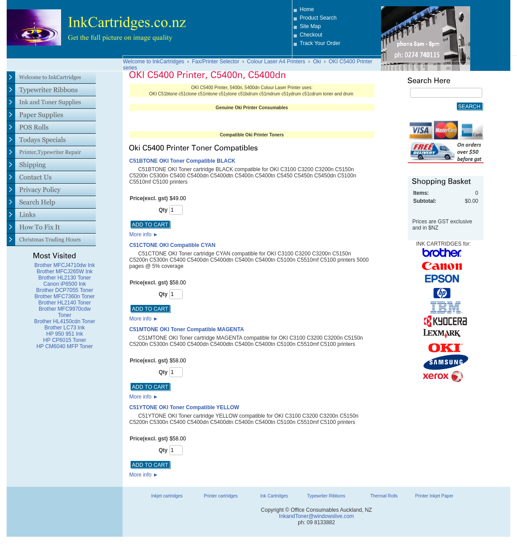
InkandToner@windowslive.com (316, 516)
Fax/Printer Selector (215, 61)
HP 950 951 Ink (64, 334)
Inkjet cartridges (167, 495)
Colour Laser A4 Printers (276, 61)
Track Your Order (320, 43)
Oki (317, 61)
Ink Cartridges (274, 495)
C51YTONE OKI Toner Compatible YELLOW (184, 407)
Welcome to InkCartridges (154, 61)
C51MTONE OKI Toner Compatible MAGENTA (186, 329)
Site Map (310, 26)
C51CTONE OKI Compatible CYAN (172, 245)
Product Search (318, 18)
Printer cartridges (221, 495)
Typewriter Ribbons (326, 495)
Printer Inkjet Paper (434, 495)
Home (307, 9)
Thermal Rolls (384, 495)
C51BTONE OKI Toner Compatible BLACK (182, 161)
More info (143, 234)
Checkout (311, 35)
